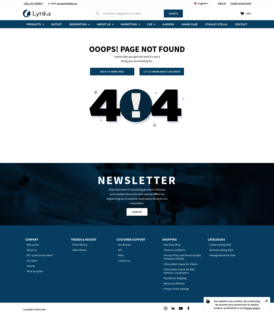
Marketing (129, 24)
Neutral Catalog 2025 (221, 250)
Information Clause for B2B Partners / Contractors (179, 271)
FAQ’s (121, 255)
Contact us (124, 260)
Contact (241, 24)
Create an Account (240, 3)
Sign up (137, 212)
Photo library (79, 244)
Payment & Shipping (175, 278)
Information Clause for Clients (181, 264)
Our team (32, 260)
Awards (31, 266)
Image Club (190, 24)
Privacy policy (252, 308)
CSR (149, 24)
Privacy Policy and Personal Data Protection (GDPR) (182, 257)
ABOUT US (104, 24)
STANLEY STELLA (216, 24)
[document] (236, 304)
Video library (79, 250)
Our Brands (124, 244)
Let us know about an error (161, 71)
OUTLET (56, 24)
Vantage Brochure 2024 (222, 255)
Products (34, 24)
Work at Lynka (35, 271)
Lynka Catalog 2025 (220, 244)
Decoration (78, 24)
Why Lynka (33, 244)
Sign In (222, 3)
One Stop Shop (172, 244)
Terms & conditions (175, 250)
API (120, 250)
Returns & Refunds (174, 283)
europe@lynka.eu (67, 3)
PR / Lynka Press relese (40, 255)
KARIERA (168, 24)
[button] (202, 3)
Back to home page (112, 71)
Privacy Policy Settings (176, 288)
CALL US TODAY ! (33, 3)
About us (32, 250)
